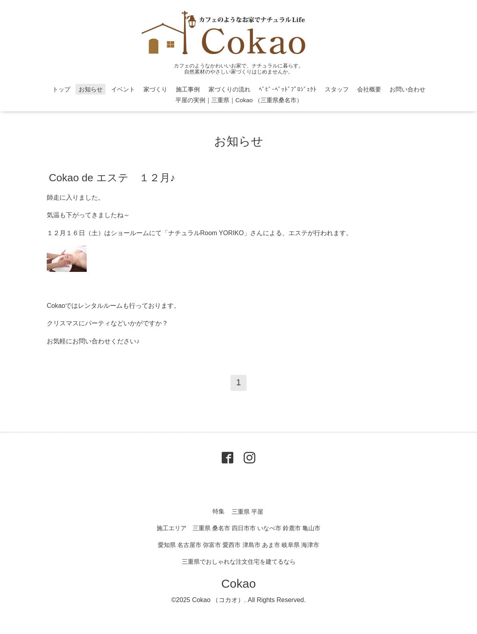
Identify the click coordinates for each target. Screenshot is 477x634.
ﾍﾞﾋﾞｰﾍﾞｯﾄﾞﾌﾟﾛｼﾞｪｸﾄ (287, 89)
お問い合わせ (407, 89)
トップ (61, 89)
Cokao (238, 583)
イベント (123, 89)
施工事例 (188, 89)
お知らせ (91, 89)
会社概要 (369, 89)
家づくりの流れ (229, 89)
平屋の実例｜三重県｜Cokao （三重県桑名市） (238, 100)
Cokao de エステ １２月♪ (112, 177)
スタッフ (337, 89)
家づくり (155, 89)
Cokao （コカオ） (218, 599)
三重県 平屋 (247, 511)
